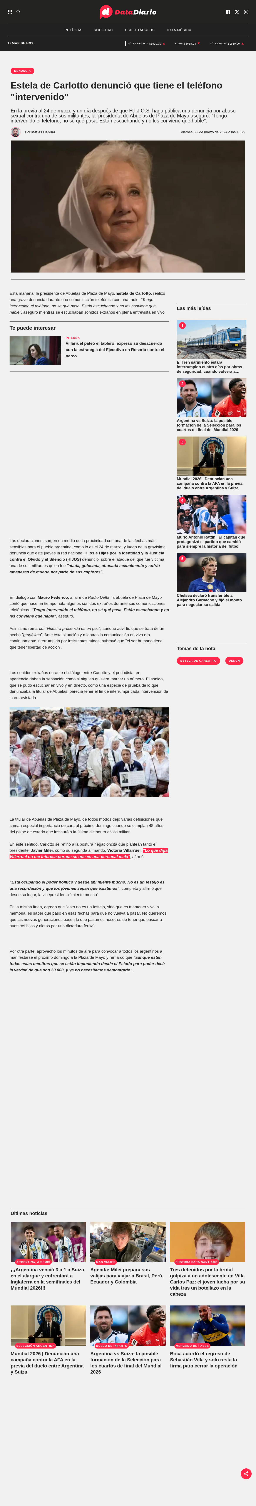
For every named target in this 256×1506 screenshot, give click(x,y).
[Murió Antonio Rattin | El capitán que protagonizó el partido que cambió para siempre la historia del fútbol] (211, 514)
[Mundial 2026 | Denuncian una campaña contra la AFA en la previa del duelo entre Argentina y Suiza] (211, 456)
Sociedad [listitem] (103, 30)
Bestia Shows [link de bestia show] (62, 1498)
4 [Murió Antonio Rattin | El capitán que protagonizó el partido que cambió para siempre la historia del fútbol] (182, 500)
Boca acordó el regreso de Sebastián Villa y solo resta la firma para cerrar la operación (204, 1360)
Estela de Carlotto (198, 660)
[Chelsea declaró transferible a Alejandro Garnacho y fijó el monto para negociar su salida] (211, 572)
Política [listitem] (73, 30)
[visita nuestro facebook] (228, 12)
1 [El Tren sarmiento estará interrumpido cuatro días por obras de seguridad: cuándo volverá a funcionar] (182, 325)
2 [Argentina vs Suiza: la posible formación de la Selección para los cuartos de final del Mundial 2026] (182, 383)
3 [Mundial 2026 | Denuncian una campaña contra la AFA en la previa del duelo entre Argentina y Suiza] (182, 442)
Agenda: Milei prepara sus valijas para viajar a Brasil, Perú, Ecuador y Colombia (126, 1276)
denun (234, 660)
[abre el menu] (10, 12)
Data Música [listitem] (179, 30)
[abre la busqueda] (18, 12)
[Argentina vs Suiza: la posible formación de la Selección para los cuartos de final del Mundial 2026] (211, 397)
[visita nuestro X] (237, 12)
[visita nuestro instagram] (246, 12)
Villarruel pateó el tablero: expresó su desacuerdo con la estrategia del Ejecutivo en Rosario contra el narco (115, 349)
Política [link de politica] (57, 1477)
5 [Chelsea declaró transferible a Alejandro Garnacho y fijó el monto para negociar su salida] (182, 558)
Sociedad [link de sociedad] (59, 1488)
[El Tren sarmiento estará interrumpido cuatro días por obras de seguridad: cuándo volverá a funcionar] (211, 339)
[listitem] (146, 43)
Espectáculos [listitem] (140, 30)
